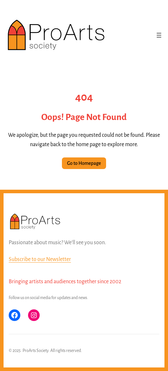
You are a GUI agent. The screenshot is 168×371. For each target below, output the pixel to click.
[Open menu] (159, 35)
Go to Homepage (84, 163)
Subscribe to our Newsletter (40, 259)
